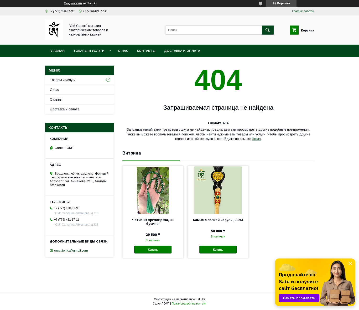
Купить (153, 249)
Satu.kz (200, 299)
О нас (123, 50)
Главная (57, 50)
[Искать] (268, 30)
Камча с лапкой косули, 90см (218, 220)
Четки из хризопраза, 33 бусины (153, 222)
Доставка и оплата (182, 50)
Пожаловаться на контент (189, 303)
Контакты (146, 50)
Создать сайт (73, 3)
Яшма (256, 139)
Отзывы (56, 99)
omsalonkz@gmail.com (71, 250)
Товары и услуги (88, 50)
